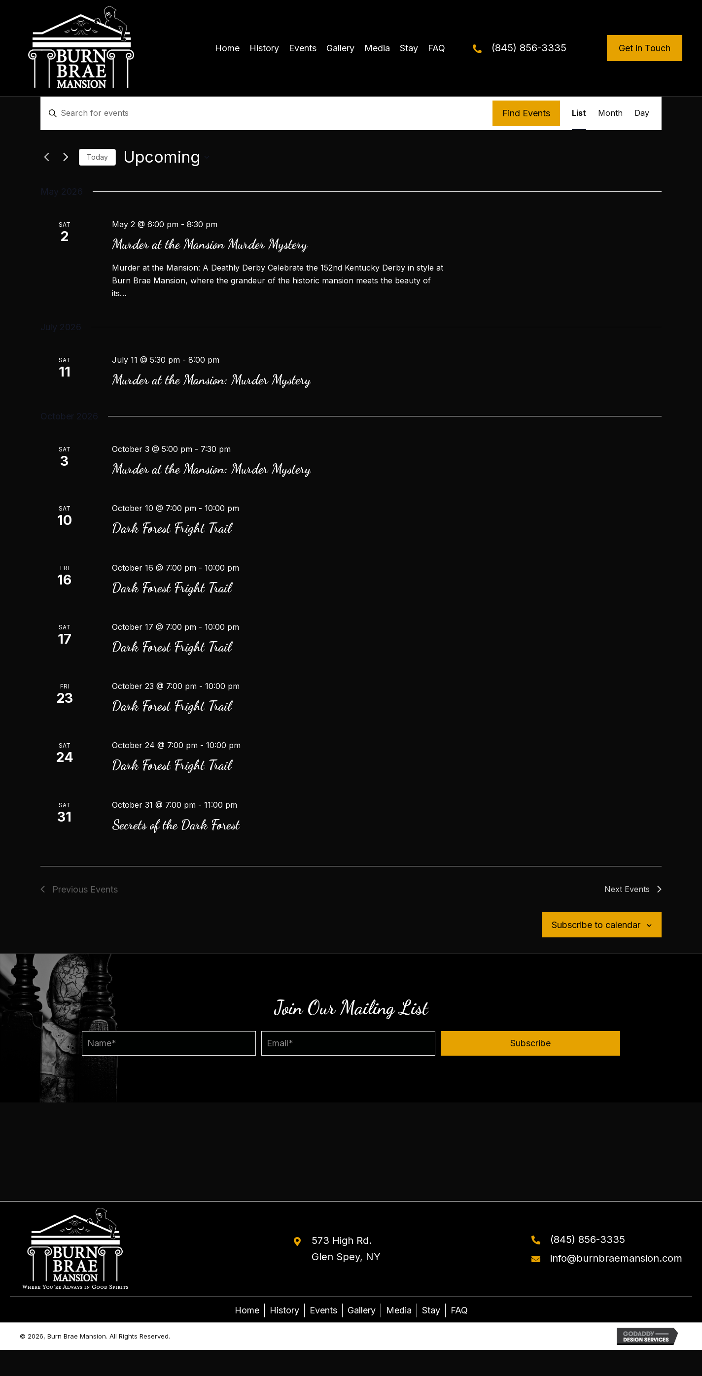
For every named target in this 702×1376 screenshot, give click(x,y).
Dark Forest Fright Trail (171, 528)
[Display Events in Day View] (641, 113)
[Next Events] (65, 157)
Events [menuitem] (323, 1310)
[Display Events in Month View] (610, 113)
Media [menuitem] (399, 1310)
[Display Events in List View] (579, 113)
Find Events (526, 113)
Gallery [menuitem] (362, 1310)
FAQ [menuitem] (459, 1310)
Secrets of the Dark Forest (176, 825)
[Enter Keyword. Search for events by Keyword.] (266, 113)
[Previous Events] (46, 157)
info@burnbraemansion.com (616, 1258)
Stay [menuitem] (431, 1310)
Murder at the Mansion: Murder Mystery (211, 380)
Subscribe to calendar (596, 925)
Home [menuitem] (247, 1310)
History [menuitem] (284, 1310)
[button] (530, 1043)
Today (97, 157)
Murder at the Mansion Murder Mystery (209, 244)
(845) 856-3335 (528, 48)
